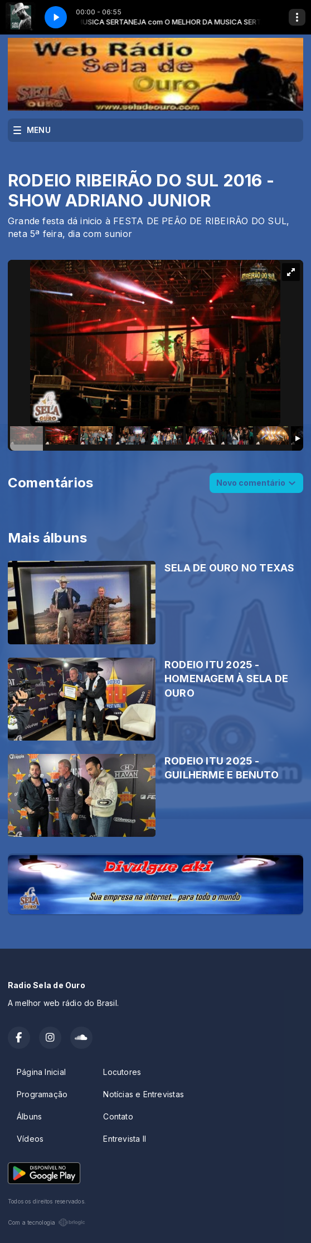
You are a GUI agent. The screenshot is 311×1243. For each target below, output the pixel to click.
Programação (42, 1094)
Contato (118, 1116)
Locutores (122, 1072)
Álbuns (29, 1116)
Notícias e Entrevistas (143, 1094)
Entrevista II (124, 1138)
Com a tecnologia (46, 1222)
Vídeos (30, 1138)
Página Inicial (41, 1072)
